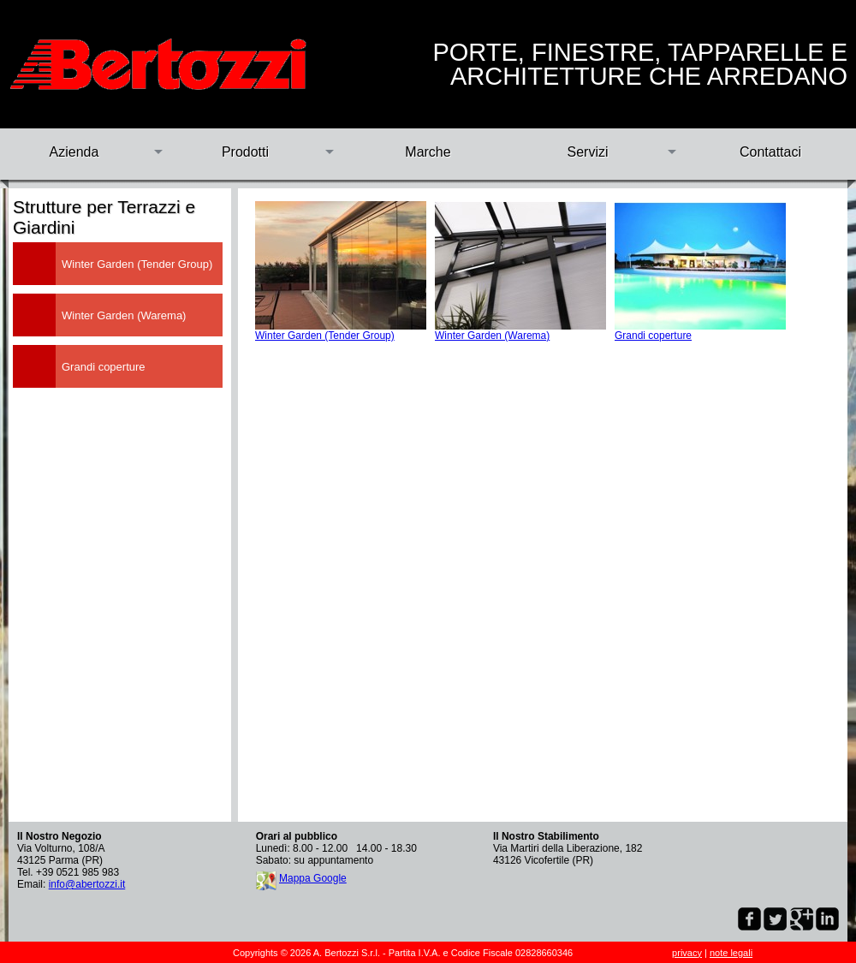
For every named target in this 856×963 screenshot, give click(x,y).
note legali (731, 953)
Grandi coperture (653, 336)
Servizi (587, 152)
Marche (427, 152)
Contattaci (770, 152)
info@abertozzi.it (87, 884)
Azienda (74, 152)
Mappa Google (313, 878)
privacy (687, 953)
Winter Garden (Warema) (492, 336)
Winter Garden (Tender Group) (325, 336)
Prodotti (245, 152)
